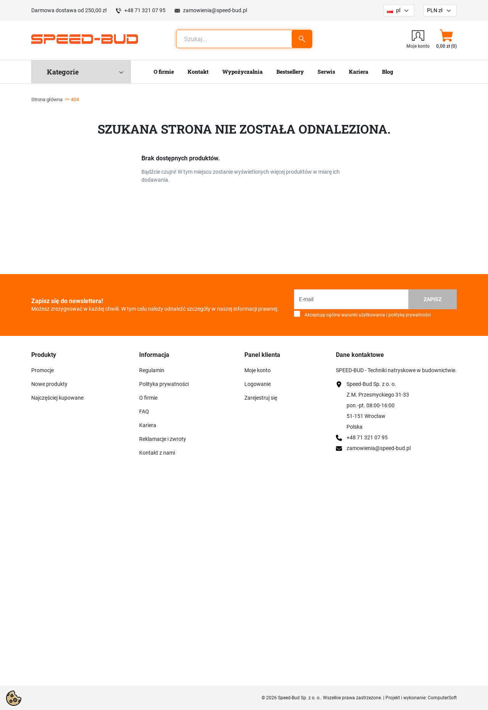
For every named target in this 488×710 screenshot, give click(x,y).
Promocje (42, 370)
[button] (446, 38)
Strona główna (47, 99)
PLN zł (435, 10)
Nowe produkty (49, 384)
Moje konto (257, 370)
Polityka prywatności (164, 384)
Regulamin (151, 370)
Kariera (147, 425)
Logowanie (257, 384)
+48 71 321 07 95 (144, 10)
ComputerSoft (442, 697)
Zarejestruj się (260, 398)
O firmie (148, 398)
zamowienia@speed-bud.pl (215, 10)
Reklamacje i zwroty (162, 439)
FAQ (144, 411)
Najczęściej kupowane (57, 398)
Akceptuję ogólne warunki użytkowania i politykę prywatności (366, 315)
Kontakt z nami (157, 453)
